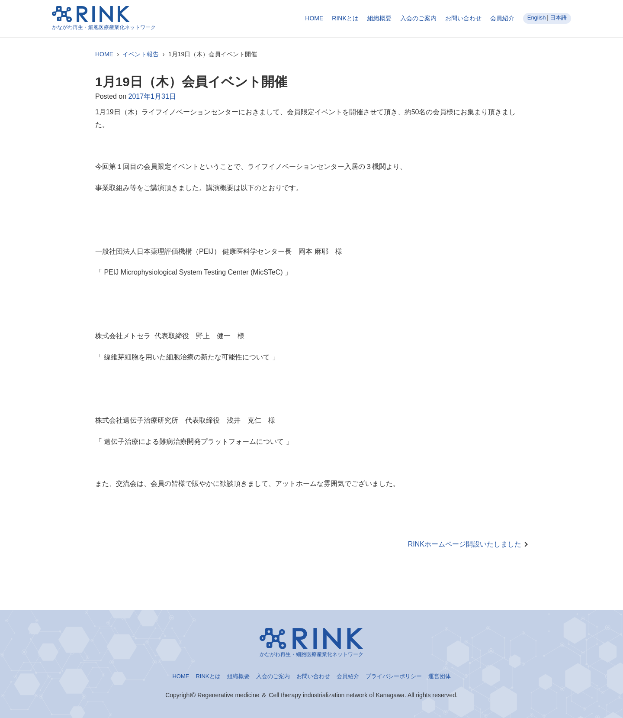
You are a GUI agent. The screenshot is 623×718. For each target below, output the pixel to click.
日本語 (558, 17)
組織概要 (379, 18)
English (536, 17)
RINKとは (345, 18)
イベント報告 (140, 54)
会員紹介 (502, 18)
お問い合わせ (463, 18)
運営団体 (439, 676)
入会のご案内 (418, 18)
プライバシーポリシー (394, 676)
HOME (314, 18)
